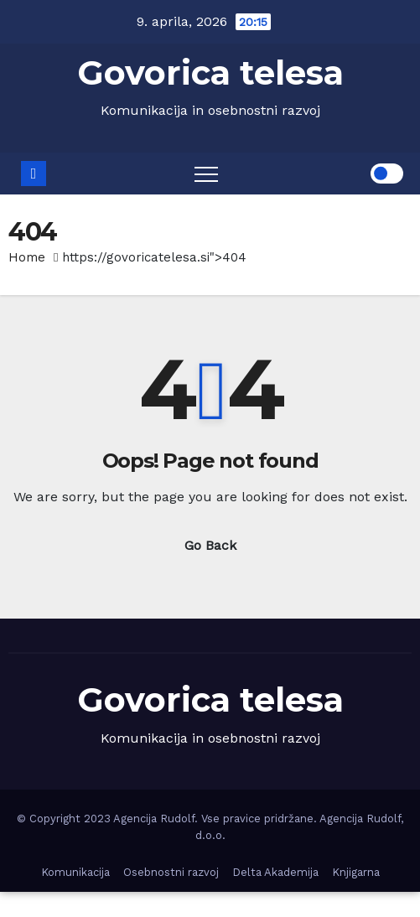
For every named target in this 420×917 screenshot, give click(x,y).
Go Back (210, 545)
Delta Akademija (275, 872)
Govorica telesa (210, 72)
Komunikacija (75, 872)
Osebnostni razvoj (171, 872)
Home (26, 257)
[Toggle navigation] (206, 173)
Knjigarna (356, 872)
